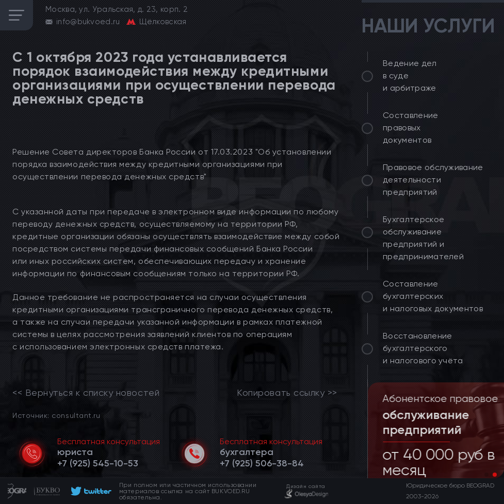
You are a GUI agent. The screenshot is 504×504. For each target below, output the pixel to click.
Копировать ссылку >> (287, 392)
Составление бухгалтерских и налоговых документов (433, 296)
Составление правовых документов (410, 127)
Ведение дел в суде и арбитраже (410, 75)
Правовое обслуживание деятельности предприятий (433, 179)
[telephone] (97, 463)
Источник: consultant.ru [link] (56, 415)
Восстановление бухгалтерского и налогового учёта (423, 348)
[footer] (89, 491)
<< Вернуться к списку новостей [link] (85, 392)
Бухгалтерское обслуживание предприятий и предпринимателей (423, 237)
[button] (486, 475)
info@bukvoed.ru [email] (88, 21)
